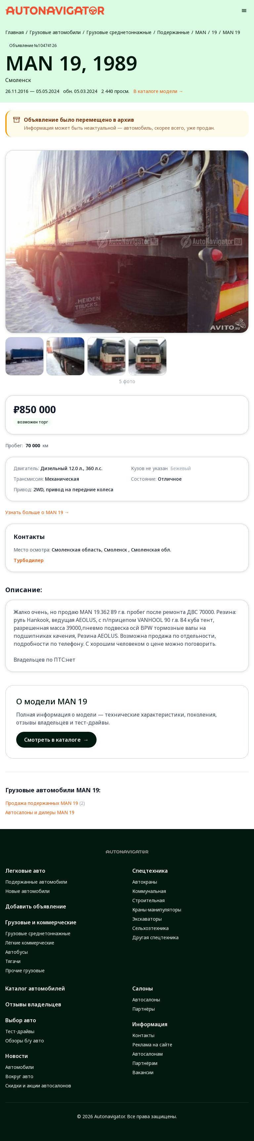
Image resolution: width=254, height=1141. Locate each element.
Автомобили (19, 1067)
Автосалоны (146, 999)
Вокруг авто (19, 1076)
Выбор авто (20, 1020)
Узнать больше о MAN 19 (37, 512)
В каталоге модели (158, 91)
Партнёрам (144, 1063)
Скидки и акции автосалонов (38, 1085)
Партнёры (143, 1009)
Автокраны (144, 882)
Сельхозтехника (150, 928)
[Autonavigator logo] (55, 10)
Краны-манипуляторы (156, 909)
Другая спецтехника (155, 937)
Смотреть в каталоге (56, 740)
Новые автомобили (27, 891)
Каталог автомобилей (35, 988)
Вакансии (142, 1072)
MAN (200, 32)
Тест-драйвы (19, 1031)
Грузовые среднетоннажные (118, 32)
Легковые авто (25, 870)
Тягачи (13, 961)
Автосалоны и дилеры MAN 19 (39, 812)
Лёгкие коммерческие (29, 943)
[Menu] (244, 10)
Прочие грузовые (25, 970)
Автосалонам (147, 1054)
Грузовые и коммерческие (40, 922)
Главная (14, 32)
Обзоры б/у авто (24, 1040)
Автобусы (16, 952)
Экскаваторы (147, 919)
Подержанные (173, 32)
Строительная (148, 900)
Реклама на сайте (152, 1044)
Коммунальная (149, 891)
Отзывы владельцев (33, 1004)
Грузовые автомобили (55, 32)
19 (214, 32)
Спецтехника (150, 870)
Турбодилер (29, 560)
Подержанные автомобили (36, 882)
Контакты (143, 1035)
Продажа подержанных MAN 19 (41, 803)
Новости (16, 1056)
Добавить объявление (35, 906)
